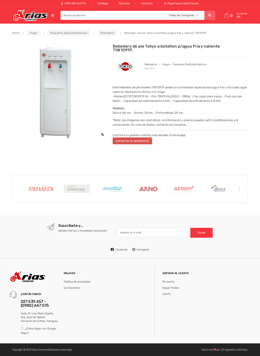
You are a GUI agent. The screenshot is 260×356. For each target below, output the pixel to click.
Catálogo (102, 3)
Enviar (201, 232)
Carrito (166, 294)
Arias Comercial (40, 349)
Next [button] (239, 189)
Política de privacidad (77, 281)
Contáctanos (72, 287)
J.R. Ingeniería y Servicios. (234, 349)
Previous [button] (21, 189)
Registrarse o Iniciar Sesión (181, 3)
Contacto (147, 3)
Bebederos (107, 33)
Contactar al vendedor (132, 140)
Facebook (119, 249)
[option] (59, 91)
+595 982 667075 (73, 3)
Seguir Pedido (170, 287)
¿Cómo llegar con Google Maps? (38, 330)
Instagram (140, 249)
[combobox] (111, 15)
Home (16, 33)
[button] (102, 134)
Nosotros (124, 3)
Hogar (33, 33)
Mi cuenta (168, 281)
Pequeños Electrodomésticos (68, 33)
